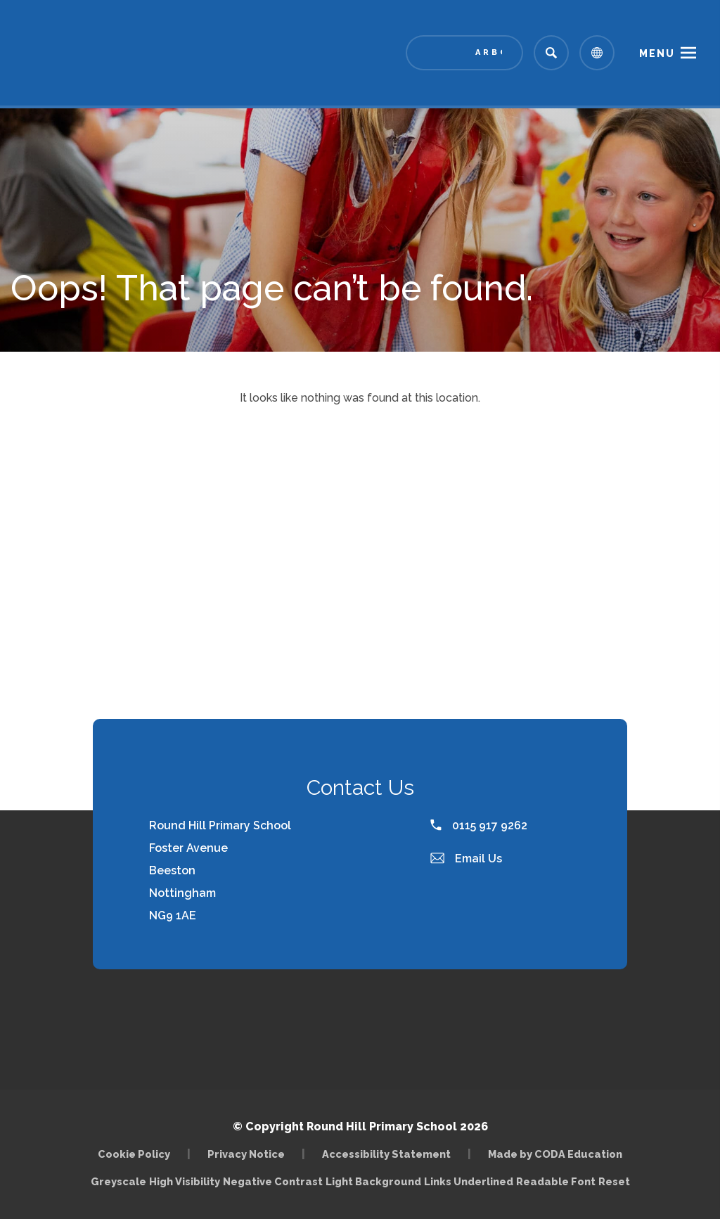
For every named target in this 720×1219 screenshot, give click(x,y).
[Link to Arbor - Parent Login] (464, 52)
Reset (614, 1181)
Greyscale (118, 1181)
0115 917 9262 (478, 825)
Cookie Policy (134, 1154)
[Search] (551, 52)
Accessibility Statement (386, 1154)
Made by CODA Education (555, 1154)
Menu (657, 53)
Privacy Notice (246, 1154)
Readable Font (556, 1181)
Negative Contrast (273, 1181)
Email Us (466, 858)
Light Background (373, 1181)
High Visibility (184, 1181)
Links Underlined (468, 1181)
